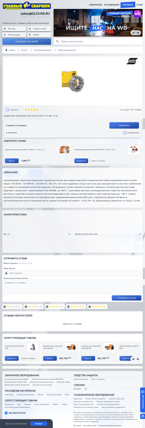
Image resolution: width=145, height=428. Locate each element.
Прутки (40, 395)
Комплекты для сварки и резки (86, 407)
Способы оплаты (89, 426)
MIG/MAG (77, 389)
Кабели (55, 404)
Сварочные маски (81, 379)
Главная (10, 50)
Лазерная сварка (63, 382)
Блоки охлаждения (41, 404)
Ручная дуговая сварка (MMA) (16, 379)
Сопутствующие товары (21, 400)
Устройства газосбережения (108, 404)
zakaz (35, 13)
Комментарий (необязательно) (16, 278)
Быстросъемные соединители (113, 407)
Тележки (27, 404)
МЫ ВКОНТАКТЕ (17, 413)
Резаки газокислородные (95, 399)
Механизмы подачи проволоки (17, 385)
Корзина (128, 4)
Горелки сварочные (116, 399)
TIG (85, 389)
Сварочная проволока (66, 50)
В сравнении (111, 4)
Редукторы (78, 399)
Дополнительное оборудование (17, 407)
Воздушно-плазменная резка (41, 382)
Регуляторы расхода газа (83, 404)
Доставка (77, 426)
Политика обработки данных (110, 426)
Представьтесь (9, 268)
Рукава (64, 404)
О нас (139, 4)
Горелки (79, 385)
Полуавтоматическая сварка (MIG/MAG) (48, 379)
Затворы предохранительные (108, 402)
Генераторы (9, 404)
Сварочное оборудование (22, 375)
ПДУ (19, 404)
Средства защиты (85, 375)
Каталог (24, 50)
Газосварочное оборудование (94, 394)
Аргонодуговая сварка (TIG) (16, 382)
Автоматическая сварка (42, 385)
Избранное (95, 4)
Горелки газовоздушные (83, 402)
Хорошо (38, 423)
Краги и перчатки (98, 379)
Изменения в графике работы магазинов (24, 23)
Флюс (67, 395)
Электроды (9, 395)
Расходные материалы (43, 50)
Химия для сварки (54, 395)
